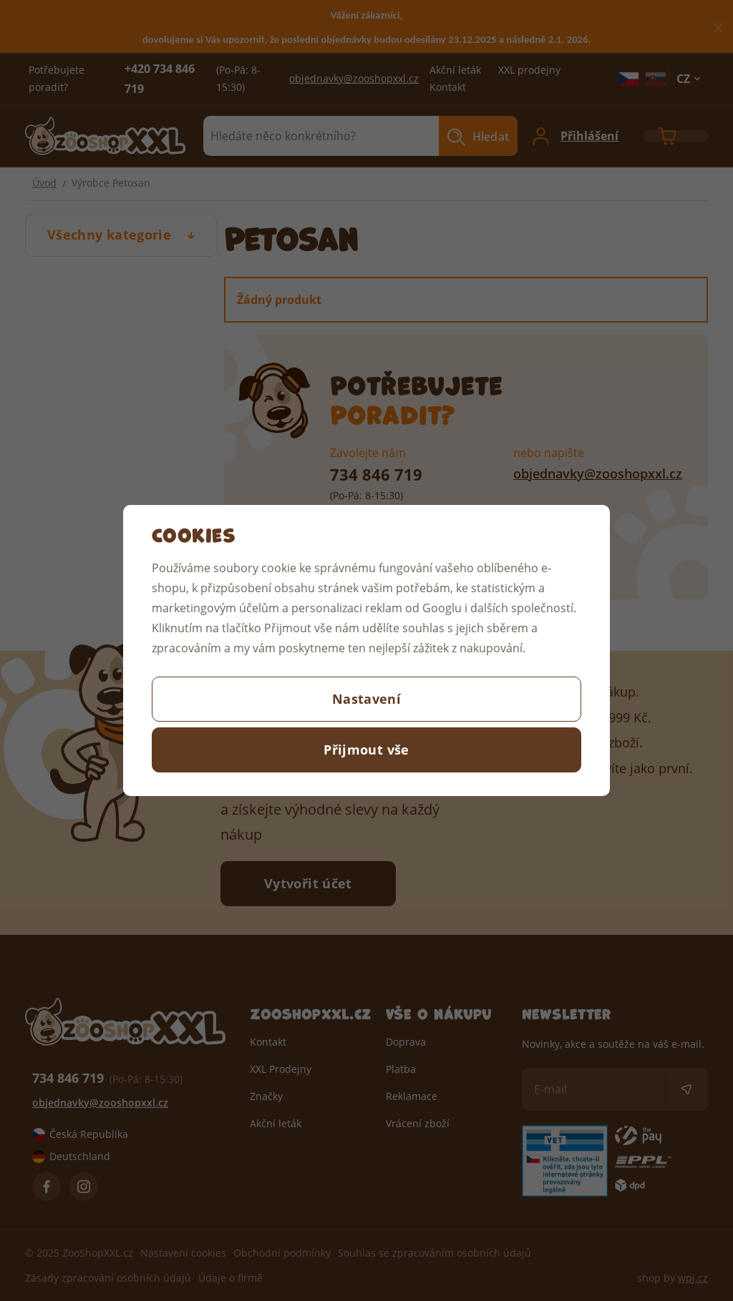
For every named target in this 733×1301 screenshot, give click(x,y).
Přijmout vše (366, 749)
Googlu (442, 607)
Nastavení (366, 698)
